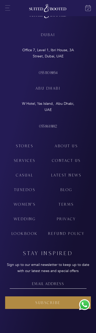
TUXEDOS (25, 190)
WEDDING (25, 219)
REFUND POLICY (66, 233)
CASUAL (24, 175)
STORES (24, 146)
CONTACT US (66, 160)
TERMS (66, 204)
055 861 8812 (48, 126)
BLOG (66, 190)
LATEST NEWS (66, 175)
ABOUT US (66, 146)
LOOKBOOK (25, 233)
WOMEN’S (25, 204)
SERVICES (25, 160)
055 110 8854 (48, 72)
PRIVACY (66, 219)
